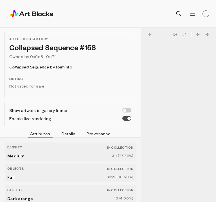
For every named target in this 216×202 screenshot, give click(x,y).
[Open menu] (192, 13)
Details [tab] (68, 133)
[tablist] (70, 134)
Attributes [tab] (40, 134)
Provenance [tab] (99, 133)
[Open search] (179, 13)
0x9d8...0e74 (43, 56)
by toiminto (40, 66)
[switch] (126, 110)
